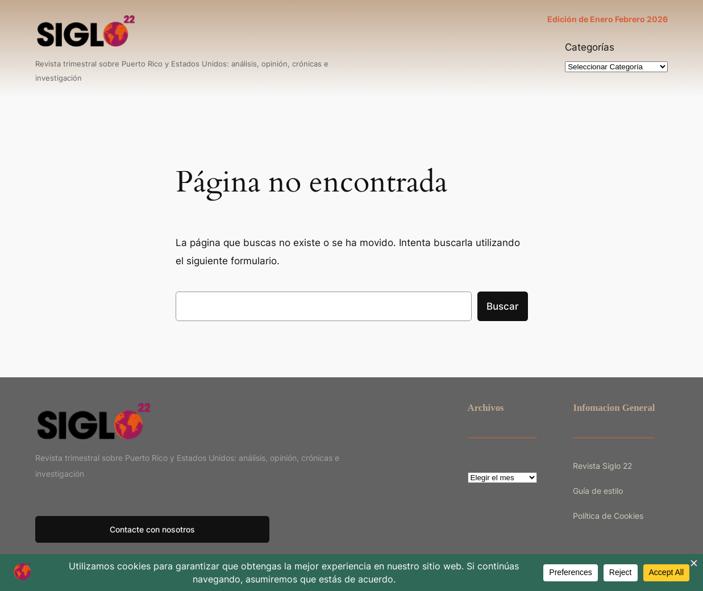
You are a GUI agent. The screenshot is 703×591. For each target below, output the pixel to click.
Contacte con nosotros (152, 529)
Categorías (589, 47)
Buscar (502, 306)
